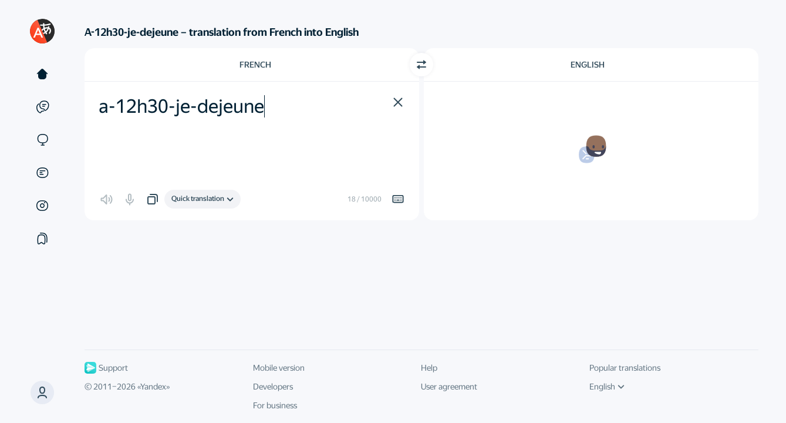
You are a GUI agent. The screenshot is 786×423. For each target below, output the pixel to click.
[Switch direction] (421, 64)
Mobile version (279, 367)
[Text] (42, 74)
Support (106, 368)
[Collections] (42, 238)
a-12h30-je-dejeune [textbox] (181, 106)
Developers (273, 386)
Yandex (153, 386)
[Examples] (42, 107)
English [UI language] (607, 386)
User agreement (449, 386)
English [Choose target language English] (588, 64)
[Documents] (42, 172)
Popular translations (624, 367)
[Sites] (42, 140)
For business (275, 405)
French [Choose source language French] (255, 64)
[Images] (42, 205)
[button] (42, 392)
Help (429, 367)
